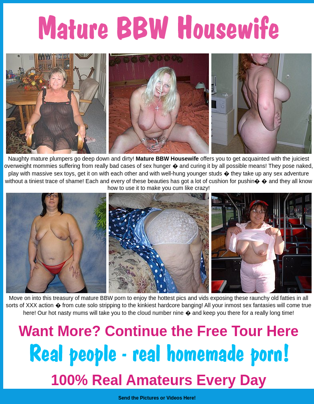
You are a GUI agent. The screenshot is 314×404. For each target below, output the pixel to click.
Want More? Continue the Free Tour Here (158, 331)
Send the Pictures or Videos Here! (157, 398)
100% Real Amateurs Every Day (158, 380)
